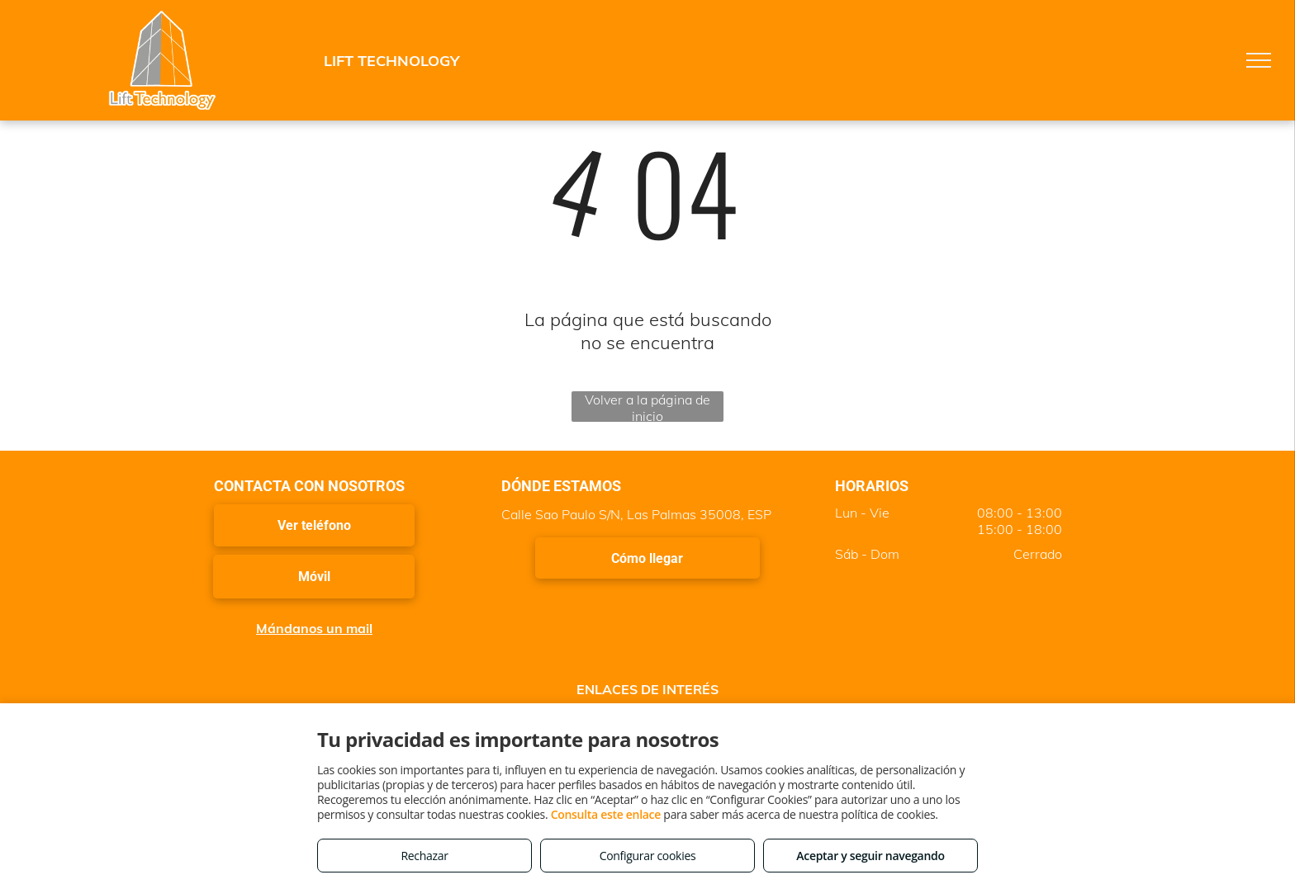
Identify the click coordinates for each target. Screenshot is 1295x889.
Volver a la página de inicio (647, 406)
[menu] (1258, 60)
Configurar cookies (648, 855)
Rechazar (424, 855)
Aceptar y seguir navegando (870, 855)
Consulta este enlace (606, 814)
